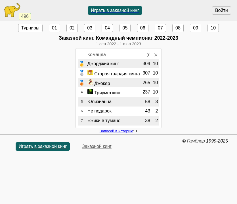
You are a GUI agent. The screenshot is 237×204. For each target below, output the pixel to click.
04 (107, 28)
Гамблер (196, 141)
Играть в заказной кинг (115, 10)
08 (178, 28)
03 (89, 28)
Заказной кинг (97, 146)
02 (72, 28)
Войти (221, 10)
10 (213, 28)
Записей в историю (116, 131)
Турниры (30, 28)
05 (125, 28)
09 (195, 28)
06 (142, 28)
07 (160, 28)
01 (54, 28)
